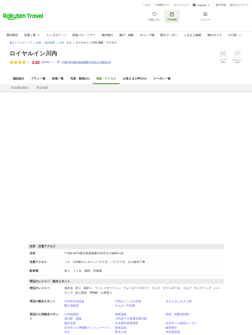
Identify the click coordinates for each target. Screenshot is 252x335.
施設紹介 (18, 78)
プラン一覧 (38, 78)
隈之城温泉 (71, 305)
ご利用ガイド (162, 5)
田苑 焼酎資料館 (177, 314)
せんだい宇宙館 (125, 305)
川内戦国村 (71, 314)
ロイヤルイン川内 (33, 53)
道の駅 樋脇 (73, 318)
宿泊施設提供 (20, 87)
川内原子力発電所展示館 (131, 318)
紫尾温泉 (121, 327)
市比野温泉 (173, 332)
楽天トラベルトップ (21, 42)
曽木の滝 (121, 332)
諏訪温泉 (70, 323)
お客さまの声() (134, 78)
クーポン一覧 (162, 78)
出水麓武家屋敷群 (126, 323)
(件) (47, 62)
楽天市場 (221, 5)
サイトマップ (181, 5)
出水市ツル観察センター (181, 323)
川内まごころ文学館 (128, 301)
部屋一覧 (58, 78)
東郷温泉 (121, 314)
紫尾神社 (171, 327)
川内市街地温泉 (74, 301)
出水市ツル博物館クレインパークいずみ (87, 330)
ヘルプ (146, 5)
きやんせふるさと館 (179, 301)
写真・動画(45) (79, 78)
